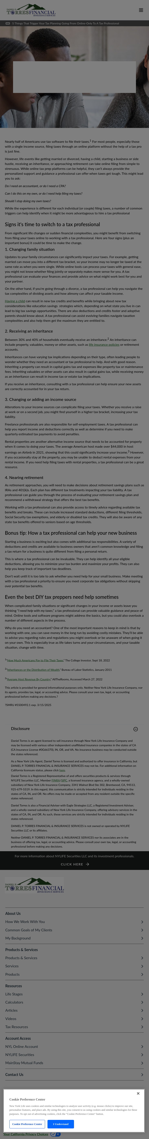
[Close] (138, 1093)
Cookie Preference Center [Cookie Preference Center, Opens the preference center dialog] (27, 1124)
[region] (74, 1110)
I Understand (60, 1124)
